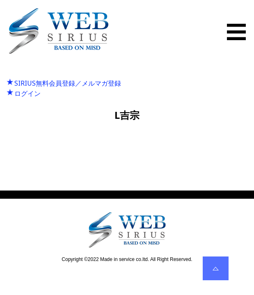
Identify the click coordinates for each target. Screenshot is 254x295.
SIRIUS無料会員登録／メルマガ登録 (67, 83)
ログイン (27, 93)
